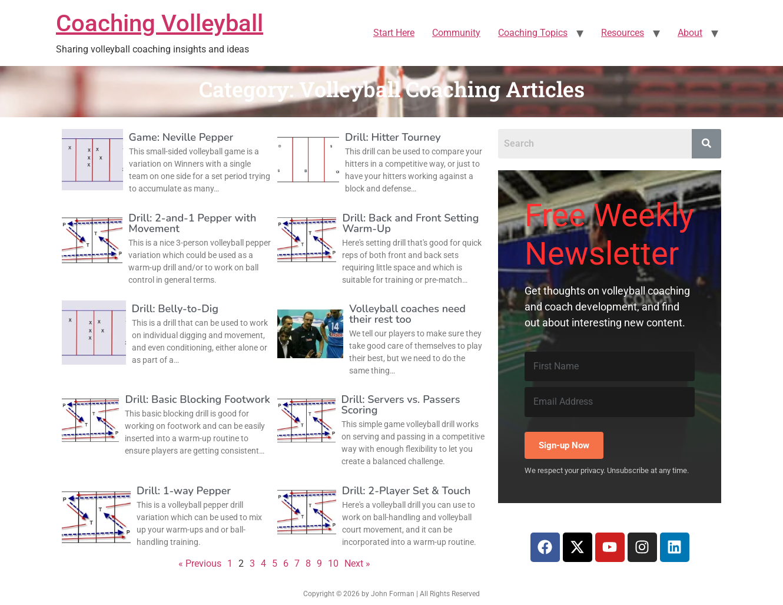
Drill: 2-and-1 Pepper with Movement (192, 223)
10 (333, 563)
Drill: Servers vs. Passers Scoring (400, 404)
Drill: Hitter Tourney (393, 137)
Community (456, 32)
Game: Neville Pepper (181, 137)
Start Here (393, 32)
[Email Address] (610, 401)
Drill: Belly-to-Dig (175, 309)
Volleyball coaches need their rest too (407, 314)
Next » (357, 563)
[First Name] (610, 366)
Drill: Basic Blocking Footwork (197, 399)
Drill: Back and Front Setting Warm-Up (410, 223)
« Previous (199, 563)
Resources (622, 32)
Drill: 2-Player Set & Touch (406, 491)
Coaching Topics (533, 32)
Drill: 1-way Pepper (184, 491)
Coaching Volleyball (159, 23)
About (690, 32)
